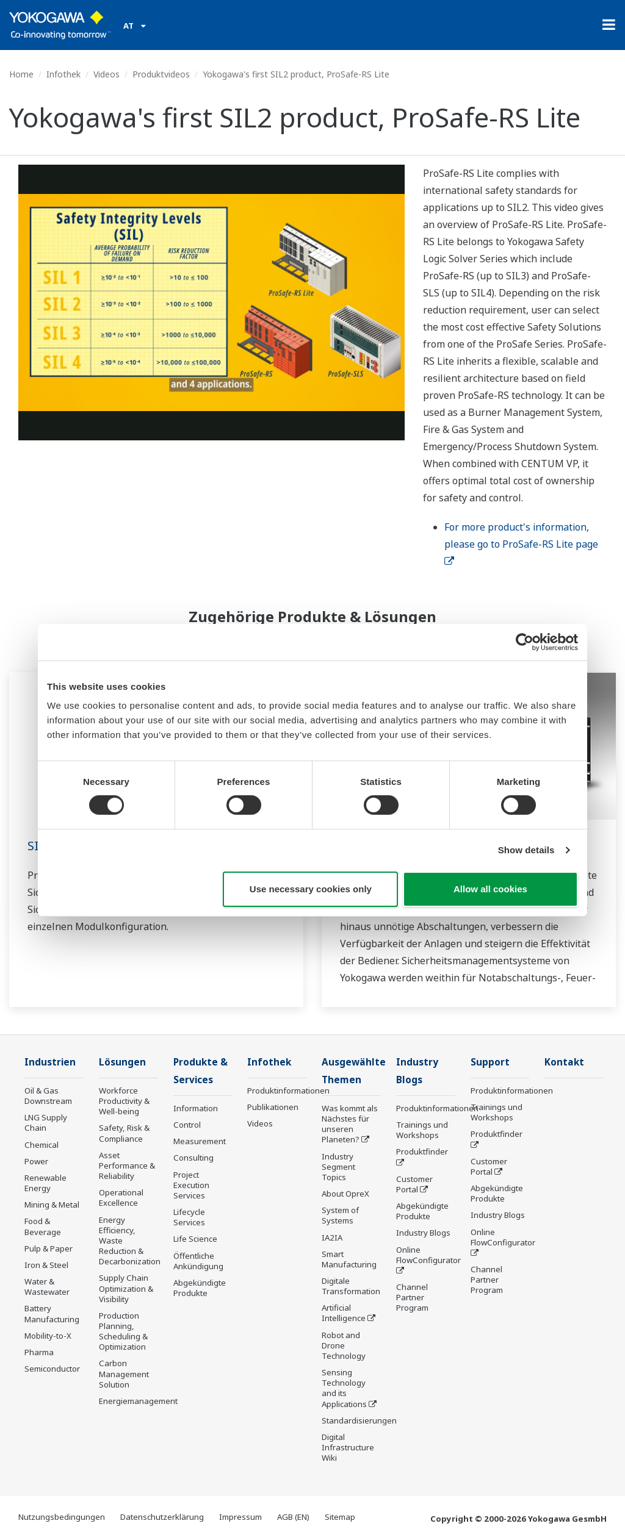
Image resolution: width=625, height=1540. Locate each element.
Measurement (199, 1141)
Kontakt (564, 1062)
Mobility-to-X (47, 1335)
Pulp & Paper (48, 1248)
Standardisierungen (359, 1420)
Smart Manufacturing (349, 1259)
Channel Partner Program (412, 1297)
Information (195, 1108)
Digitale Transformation (351, 1286)
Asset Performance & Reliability (127, 1165)
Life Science (195, 1238)
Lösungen (122, 1062)
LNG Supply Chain (45, 1122)
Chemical (41, 1144)
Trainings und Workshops (422, 1130)
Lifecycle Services (189, 1217)
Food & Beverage (42, 1226)
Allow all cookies (490, 889)
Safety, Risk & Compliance (124, 1133)
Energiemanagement (138, 1400)
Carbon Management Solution (124, 1373)
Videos (106, 74)
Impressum (240, 1516)
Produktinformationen (288, 1090)
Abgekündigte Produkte (199, 1287)
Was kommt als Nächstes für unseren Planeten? (350, 1124)
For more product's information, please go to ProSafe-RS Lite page (522, 543)
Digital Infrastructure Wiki (348, 1447)
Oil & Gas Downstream (48, 1095)
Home (21, 74)
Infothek (63, 74)
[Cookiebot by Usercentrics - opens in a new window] (524, 641)
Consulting (193, 1157)
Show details (526, 850)
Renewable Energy (45, 1183)
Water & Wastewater (47, 1286)
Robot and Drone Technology (344, 1345)
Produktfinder (422, 1151)
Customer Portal (414, 1184)
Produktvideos (161, 74)
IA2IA (332, 1237)
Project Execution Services (191, 1185)
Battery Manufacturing (51, 1313)
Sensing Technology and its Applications (344, 1388)
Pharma (39, 1352)
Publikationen (272, 1106)
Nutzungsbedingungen (61, 1516)
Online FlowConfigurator (428, 1255)
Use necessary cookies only (311, 889)
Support (490, 1062)
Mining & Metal (51, 1204)
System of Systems (340, 1215)
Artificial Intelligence (344, 1312)
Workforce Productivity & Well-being (124, 1101)
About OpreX (345, 1193)
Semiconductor (52, 1368)
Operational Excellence (121, 1197)
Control (187, 1124)
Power (36, 1161)
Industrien (50, 1062)
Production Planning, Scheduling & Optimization (123, 1331)
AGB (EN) (293, 1516)
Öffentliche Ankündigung (198, 1261)
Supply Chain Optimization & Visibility (126, 1288)
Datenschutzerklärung (162, 1516)
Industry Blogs (423, 1232)
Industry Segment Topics (338, 1167)
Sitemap (340, 1516)
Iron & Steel (46, 1264)
